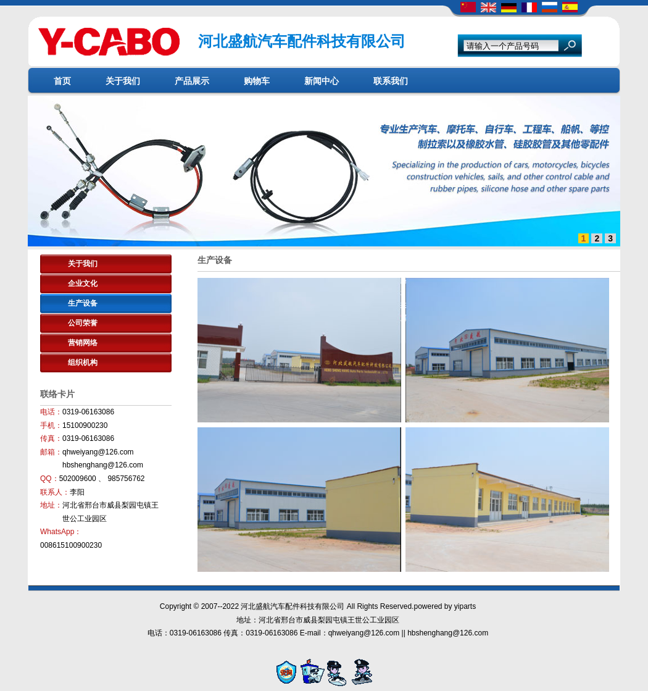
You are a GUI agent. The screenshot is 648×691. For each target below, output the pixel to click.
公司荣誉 (83, 323)
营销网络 (83, 342)
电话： (51, 412)
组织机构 (83, 362)
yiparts (465, 606)
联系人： (55, 492)
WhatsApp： (60, 531)
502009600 (78, 478)
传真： (51, 438)
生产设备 (83, 303)
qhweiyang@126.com (98, 452)
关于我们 (83, 263)
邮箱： (51, 452)
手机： (51, 425)
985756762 (125, 478)
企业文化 (83, 283)
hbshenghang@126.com (102, 465)
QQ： (49, 478)
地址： (51, 505)
